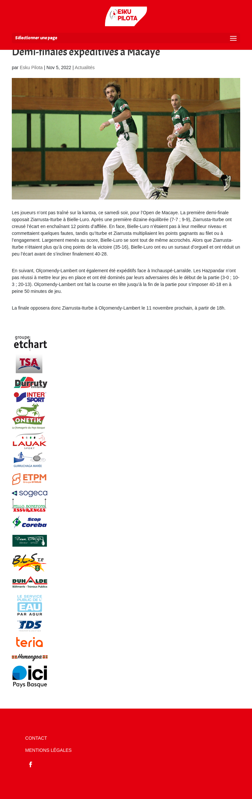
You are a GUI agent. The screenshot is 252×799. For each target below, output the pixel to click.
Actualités (85, 67)
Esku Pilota (31, 67)
